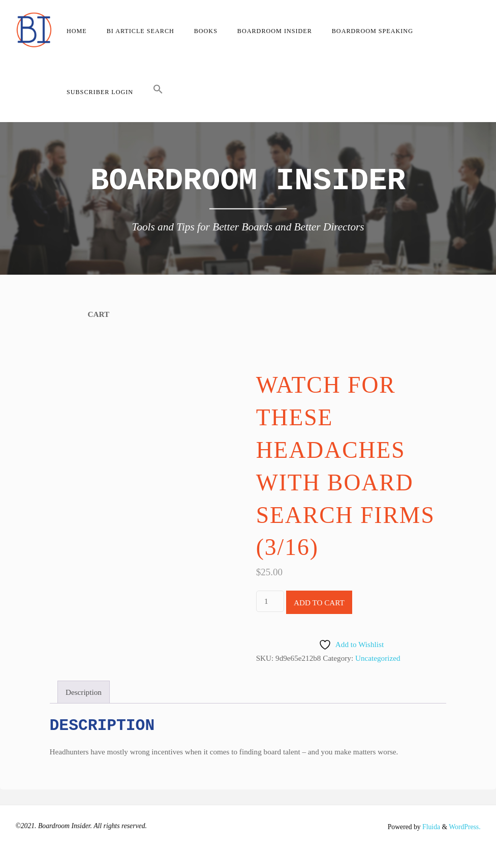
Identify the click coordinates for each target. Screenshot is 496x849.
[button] (158, 91)
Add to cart (319, 602)
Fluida (430, 827)
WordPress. (464, 827)
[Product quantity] (270, 601)
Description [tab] (84, 692)
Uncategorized (377, 658)
